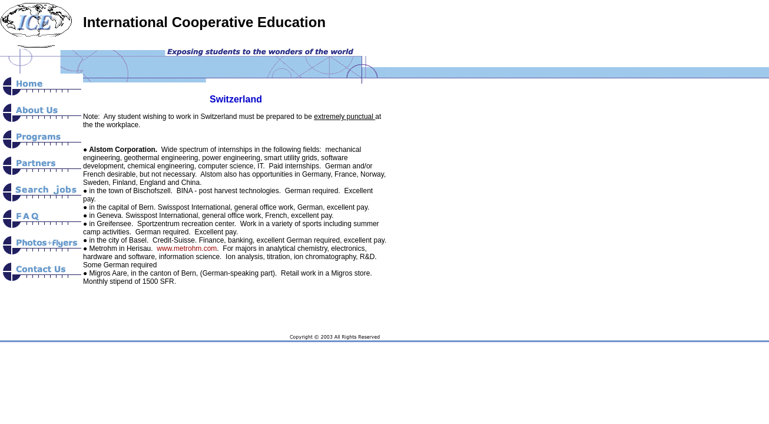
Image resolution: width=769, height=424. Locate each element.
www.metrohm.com (187, 248)
